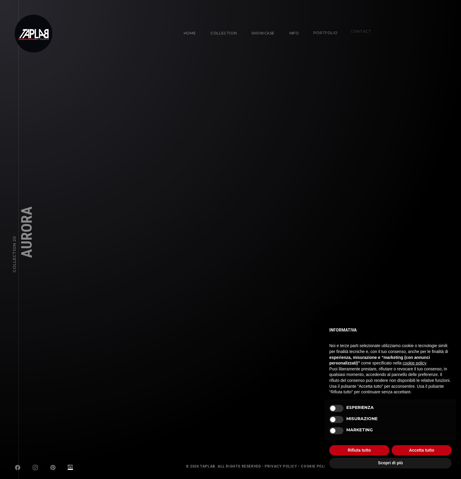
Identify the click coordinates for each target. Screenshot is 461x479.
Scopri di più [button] (390, 462)
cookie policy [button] (414, 363)
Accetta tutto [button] (421, 450)
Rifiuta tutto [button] (359, 450)
